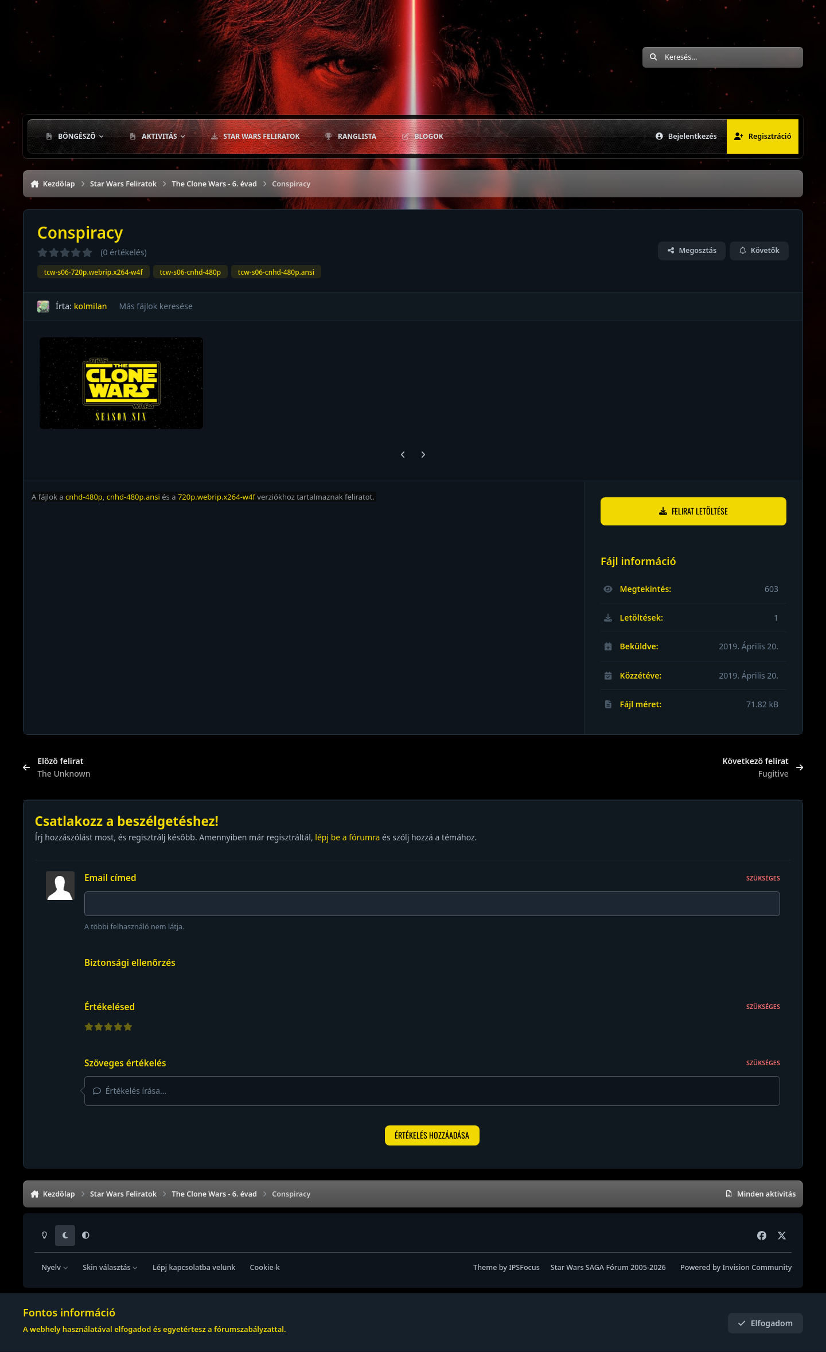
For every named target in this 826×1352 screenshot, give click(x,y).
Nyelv (54, 1267)
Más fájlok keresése (155, 306)
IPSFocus (524, 1267)
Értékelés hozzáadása (432, 1135)
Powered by (736, 1267)
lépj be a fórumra (347, 837)
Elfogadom (765, 1323)
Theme (485, 1267)
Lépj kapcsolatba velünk (194, 1267)
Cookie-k (265, 1267)
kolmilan (90, 306)
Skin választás (110, 1267)
